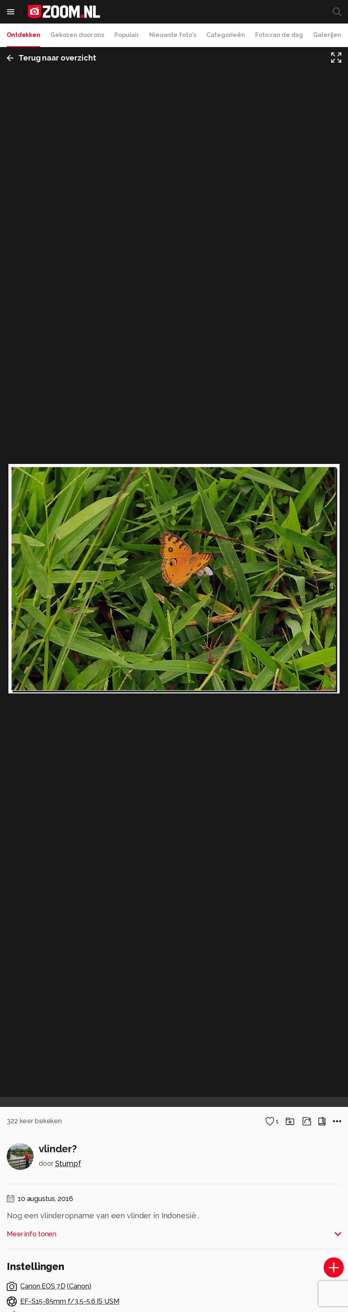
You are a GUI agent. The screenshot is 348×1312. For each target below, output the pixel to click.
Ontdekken (23, 35)
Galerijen (327, 35)
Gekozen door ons (77, 35)
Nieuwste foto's (172, 35)
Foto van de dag (279, 35)
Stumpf (68, 1163)
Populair (126, 35)
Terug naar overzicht (51, 57)
